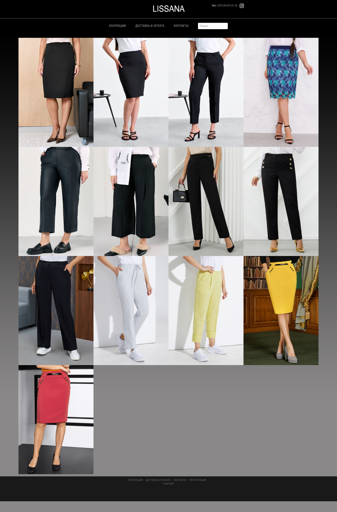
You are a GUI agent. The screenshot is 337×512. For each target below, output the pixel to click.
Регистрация (198, 480)
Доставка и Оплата (149, 25)
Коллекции (117, 25)
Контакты (181, 25)
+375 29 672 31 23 (227, 5)
